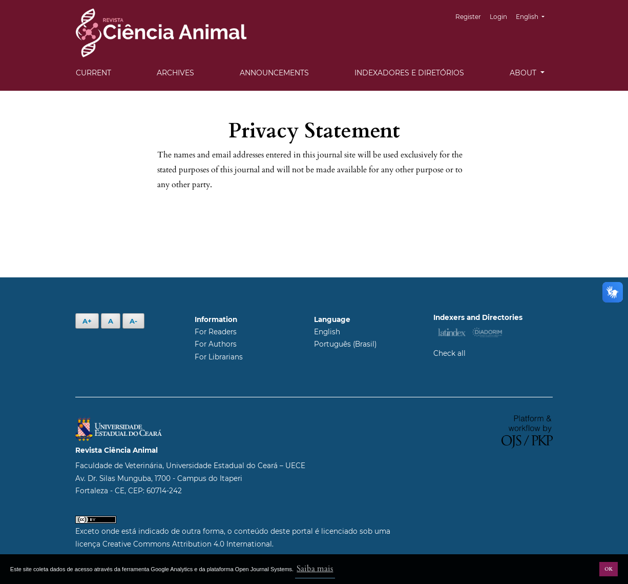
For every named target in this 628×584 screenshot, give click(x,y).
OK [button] (608, 569)
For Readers (216, 332)
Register (468, 17)
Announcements (274, 72)
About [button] (524, 72)
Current (93, 72)
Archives (175, 72)
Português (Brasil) (345, 344)
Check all (449, 353)
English (534, 16)
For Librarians (219, 357)
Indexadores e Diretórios (409, 72)
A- (133, 321)
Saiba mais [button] (315, 568)
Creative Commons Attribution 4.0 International (187, 544)
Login (498, 17)
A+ (87, 321)
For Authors (216, 344)
